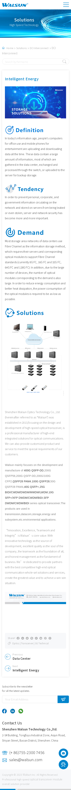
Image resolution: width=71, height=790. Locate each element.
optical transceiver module (46, 779)
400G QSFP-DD (34, 470)
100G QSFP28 (41, 481)
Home (9, 48)
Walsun (27, 774)
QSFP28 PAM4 (22, 481)
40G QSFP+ (31, 486)
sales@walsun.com (25, 759)
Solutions (21, 48)
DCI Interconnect (39, 48)
